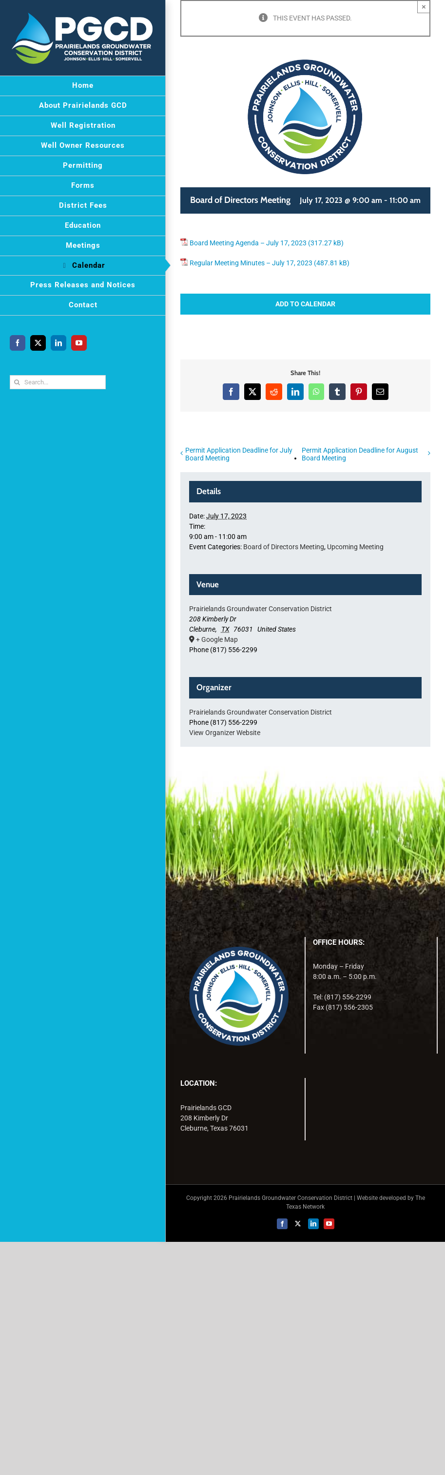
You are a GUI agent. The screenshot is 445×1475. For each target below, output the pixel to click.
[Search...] (58, 382)
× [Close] (424, 6)
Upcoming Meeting (355, 547)
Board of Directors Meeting (283, 547)
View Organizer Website (224, 733)
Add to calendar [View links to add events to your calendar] (305, 304)
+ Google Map (217, 639)
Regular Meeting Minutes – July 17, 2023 (251, 263)
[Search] (17, 382)
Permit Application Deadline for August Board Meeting (360, 454)
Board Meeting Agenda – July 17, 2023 (248, 243)
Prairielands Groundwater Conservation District (260, 609)
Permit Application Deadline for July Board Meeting (238, 454)
